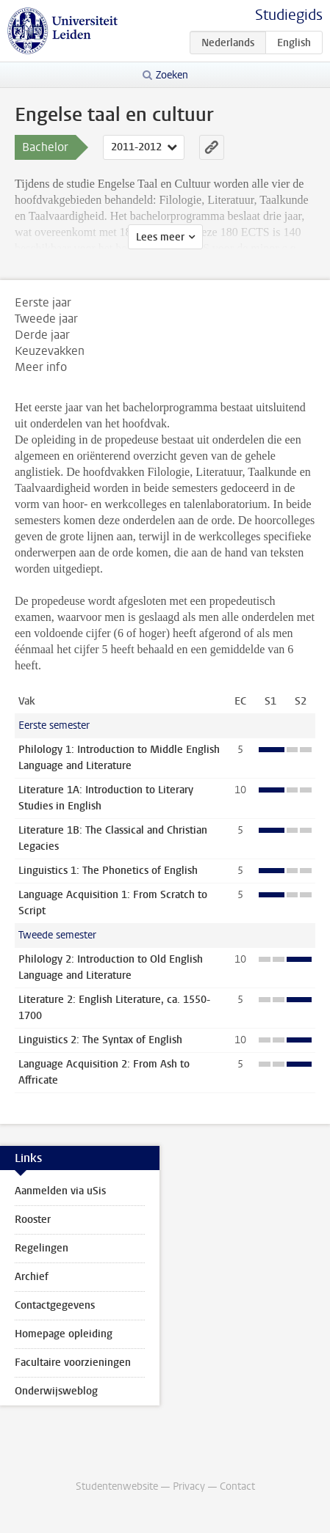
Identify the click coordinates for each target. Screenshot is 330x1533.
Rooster (33, 1220)
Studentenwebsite (117, 1486)
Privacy (189, 1486)
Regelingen (41, 1248)
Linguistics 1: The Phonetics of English (108, 871)
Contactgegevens (55, 1305)
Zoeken (172, 75)
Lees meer (160, 237)
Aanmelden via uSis (60, 1191)
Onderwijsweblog (56, 1391)
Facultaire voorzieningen (73, 1363)
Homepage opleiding (63, 1334)
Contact (237, 1486)
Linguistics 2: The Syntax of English (100, 1040)
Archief (32, 1277)
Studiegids (289, 15)
